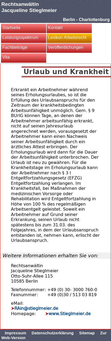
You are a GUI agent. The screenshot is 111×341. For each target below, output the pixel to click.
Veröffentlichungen (65, 47)
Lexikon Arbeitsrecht (67, 37)
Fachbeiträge (14, 47)
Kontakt (55, 27)
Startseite (11, 27)
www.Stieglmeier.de (70, 313)
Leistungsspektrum (20, 37)
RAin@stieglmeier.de (36, 308)
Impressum (15, 333)
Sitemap (87, 333)
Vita (6, 57)
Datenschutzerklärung (53, 333)
